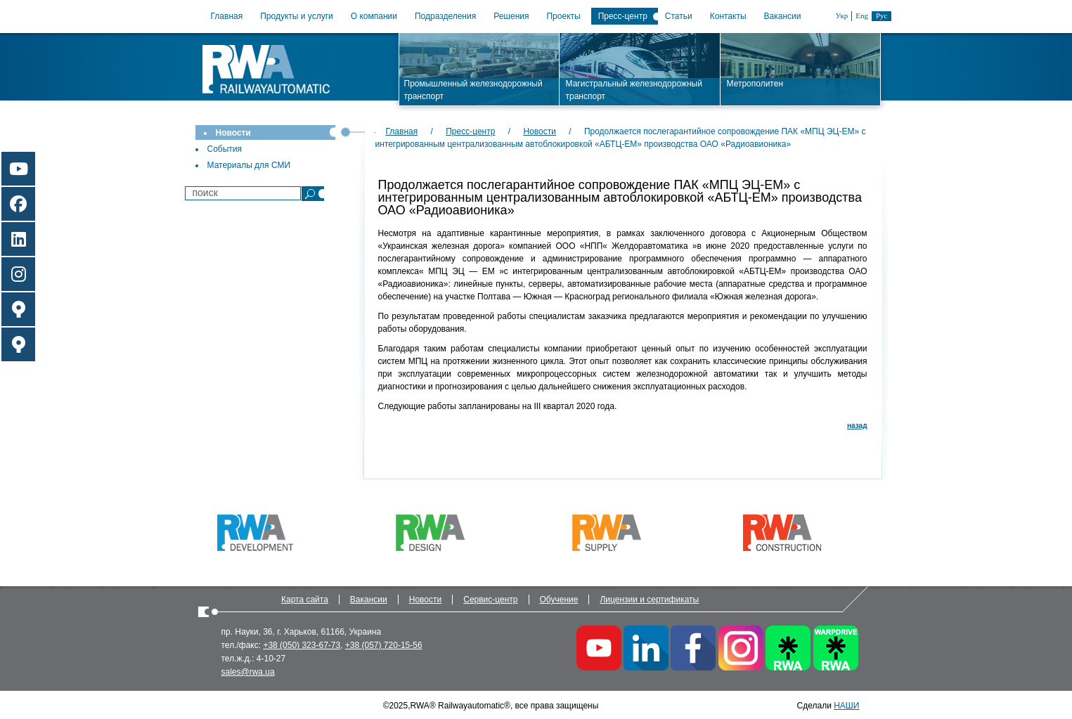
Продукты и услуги (296, 16)
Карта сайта (304, 599)
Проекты (563, 16)
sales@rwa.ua (248, 672)
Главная (227, 16)
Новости (233, 133)
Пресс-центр (622, 16)
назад (857, 425)
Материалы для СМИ (249, 165)
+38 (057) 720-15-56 (383, 645)
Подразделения (445, 16)
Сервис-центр (490, 599)
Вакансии (782, 16)
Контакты (728, 16)
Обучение (559, 599)
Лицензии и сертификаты (649, 599)
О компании (374, 16)
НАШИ (846, 706)
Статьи (678, 16)
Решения (511, 16)
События (225, 149)
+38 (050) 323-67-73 (301, 645)
